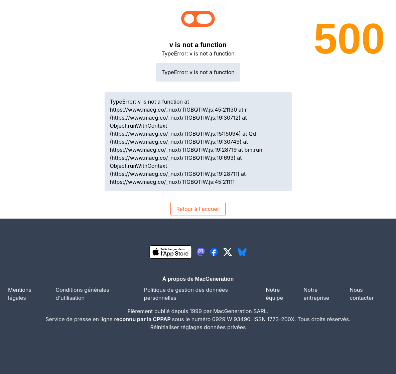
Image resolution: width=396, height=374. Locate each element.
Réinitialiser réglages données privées (198, 327)
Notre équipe (274, 293)
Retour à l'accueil (198, 209)
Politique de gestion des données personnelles (186, 293)
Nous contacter (362, 293)
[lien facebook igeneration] (214, 252)
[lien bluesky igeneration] (242, 252)
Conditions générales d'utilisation (82, 293)
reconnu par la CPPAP (143, 319)
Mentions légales (19, 293)
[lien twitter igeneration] (227, 252)
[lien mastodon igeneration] (201, 252)
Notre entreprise (316, 293)
